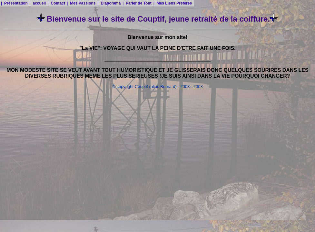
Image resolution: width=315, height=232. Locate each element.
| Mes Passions (81, 3)
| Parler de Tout (137, 3)
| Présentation (14, 3)
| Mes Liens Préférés (172, 3)
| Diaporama (109, 3)
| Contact (56, 3)
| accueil (37, 3)
